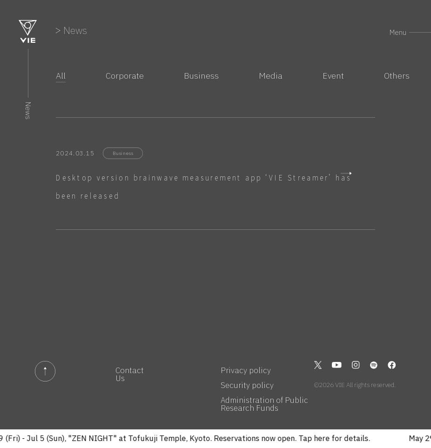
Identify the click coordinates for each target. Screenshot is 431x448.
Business (201, 76)
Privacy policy (246, 370)
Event (333, 76)
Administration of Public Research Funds (264, 404)
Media (271, 76)
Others (397, 76)
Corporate (125, 76)
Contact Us (129, 374)
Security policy (247, 385)
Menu (398, 32)
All (61, 76)
